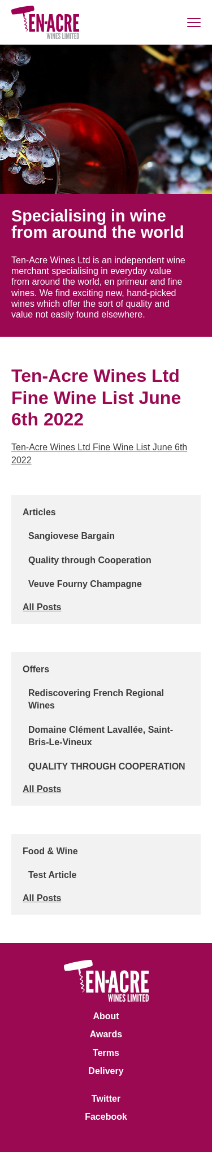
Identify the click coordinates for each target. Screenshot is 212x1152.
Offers (36, 669)
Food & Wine (50, 851)
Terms (106, 1053)
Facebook (106, 1116)
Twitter (106, 1098)
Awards (106, 1034)
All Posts (42, 607)
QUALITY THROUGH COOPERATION (106, 766)
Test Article (52, 875)
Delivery (105, 1071)
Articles (39, 512)
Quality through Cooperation (90, 560)
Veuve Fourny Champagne (85, 584)
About (106, 1016)
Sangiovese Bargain (71, 536)
